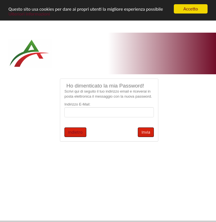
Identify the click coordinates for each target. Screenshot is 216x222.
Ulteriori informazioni (29, 14)
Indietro (75, 132)
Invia (145, 132)
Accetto (190, 9)
